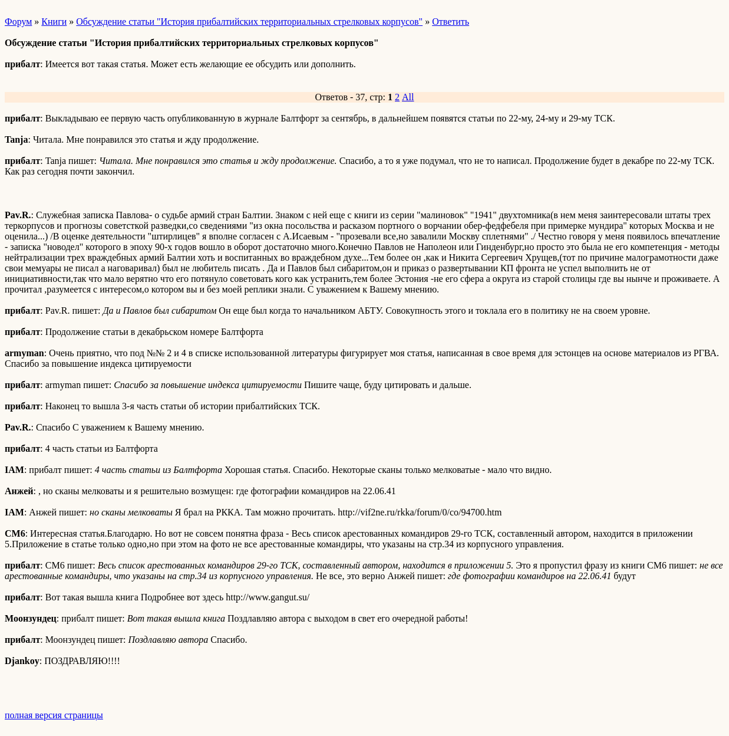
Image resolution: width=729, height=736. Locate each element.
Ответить (450, 22)
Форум (18, 22)
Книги (54, 22)
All (408, 97)
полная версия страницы (54, 715)
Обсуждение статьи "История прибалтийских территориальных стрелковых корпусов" (249, 22)
